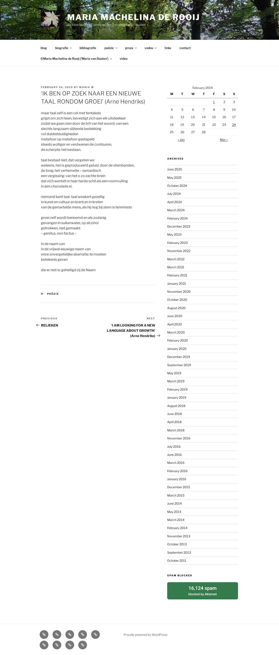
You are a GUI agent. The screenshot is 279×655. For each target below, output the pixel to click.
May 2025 (174, 177)
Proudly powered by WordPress (145, 634)
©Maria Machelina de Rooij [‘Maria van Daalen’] (76, 58)
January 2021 (176, 283)
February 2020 (177, 340)
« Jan (181, 139)
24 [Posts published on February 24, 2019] (234, 124)
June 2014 (174, 503)
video (124, 58)
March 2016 (175, 462)
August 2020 (176, 308)
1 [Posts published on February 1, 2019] (214, 102)
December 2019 (178, 357)
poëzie (111, 48)
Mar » (224, 139)
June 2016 (174, 454)
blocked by (202, 590)
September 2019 (179, 365)
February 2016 (177, 471)
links (168, 48)
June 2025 (174, 169)
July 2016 (173, 446)
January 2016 (176, 479)
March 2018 (175, 430)
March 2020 (176, 332)
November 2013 (178, 536)
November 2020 (179, 291)
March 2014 (175, 520)
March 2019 (175, 381)
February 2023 (177, 243)
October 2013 (177, 544)
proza (131, 48)
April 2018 (174, 422)
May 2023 (174, 234)
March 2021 (175, 267)
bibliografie (88, 48)
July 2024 (174, 194)
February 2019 (177, 389)
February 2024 (177, 218)
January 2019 (176, 397)
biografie (63, 48)
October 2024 (177, 185)
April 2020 (174, 324)
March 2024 (176, 210)
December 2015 (178, 487)
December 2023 (178, 226)
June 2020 (174, 316)
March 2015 (175, 495)
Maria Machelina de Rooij (133, 17)
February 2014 (177, 528)
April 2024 (174, 202)
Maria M (86, 87)
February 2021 (177, 275)
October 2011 (176, 560)
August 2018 (176, 406)
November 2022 (178, 251)
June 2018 (174, 414)
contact (185, 48)
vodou (151, 48)
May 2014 (174, 512)
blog (44, 48)
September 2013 (179, 552)
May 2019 (174, 373)
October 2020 (177, 299)
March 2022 (175, 259)
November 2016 (178, 438)
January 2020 (177, 348)
